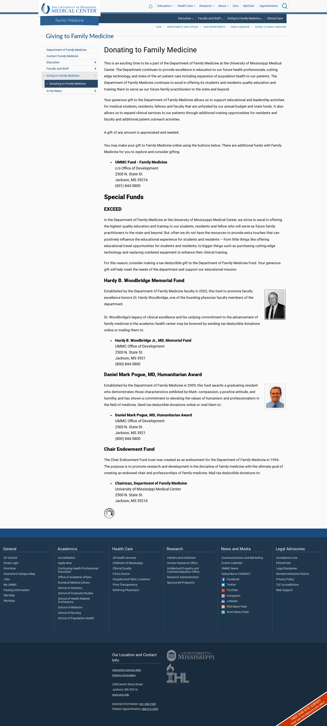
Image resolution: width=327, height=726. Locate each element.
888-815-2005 (150, 709)
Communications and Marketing (242, 558)
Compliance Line (286, 558)
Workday (9, 601)
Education (164, 6)
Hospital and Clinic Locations (131, 579)
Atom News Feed (235, 612)
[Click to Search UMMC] (285, 6)
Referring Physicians (126, 590)
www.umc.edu (120, 694)
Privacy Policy (285, 579)
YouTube (229, 590)
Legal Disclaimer (286, 568)
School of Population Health (76, 618)
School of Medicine (70, 607)
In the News (54, 91)
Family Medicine (69, 20)
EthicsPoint (283, 563)
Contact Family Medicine (62, 56)
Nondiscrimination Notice (292, 574)
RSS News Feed (234, 606)
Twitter (228, 585)
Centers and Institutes (181, 558)
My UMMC (10, 585)
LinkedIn (229, 601)
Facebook (230, 579)
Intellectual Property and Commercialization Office (183, 570)
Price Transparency (125, 585)
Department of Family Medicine (67, 50)
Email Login (11, 563)
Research (205, 6)
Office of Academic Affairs (75, 577)
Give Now (10, 568)
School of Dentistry (70, 588)
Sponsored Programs (181, 582)
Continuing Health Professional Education (78, 570)
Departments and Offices (182, 27)
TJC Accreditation (287, 585)
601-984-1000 (148, 704)
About (222, 6)
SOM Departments (215, 27)
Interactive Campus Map (19, 574)
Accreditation (66, 558)
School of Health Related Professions (74, 600)
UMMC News (229, 568)
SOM (159, 27)
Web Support (284, 590)
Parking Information (17, 590)
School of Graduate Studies (75, 593)
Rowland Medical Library (74, 582)
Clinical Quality (122, 568)
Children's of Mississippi (128, 563)
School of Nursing (69, 613)
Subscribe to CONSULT (236, 574)
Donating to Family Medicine (67, 83)
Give (235, 6)
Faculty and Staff (209, 18)
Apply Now (65, 563)
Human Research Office (182, 563)
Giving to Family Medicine (243, 18)
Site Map (9, 595)
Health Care (185, 6)
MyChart (248, 6)
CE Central (10, 558)
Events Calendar (232, 563)
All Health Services (124, 558)
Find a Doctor (121, 574)
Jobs (7, 579)
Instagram (230, 596)
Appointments (268, 6)
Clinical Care (275, 18)
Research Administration (183, 577)
